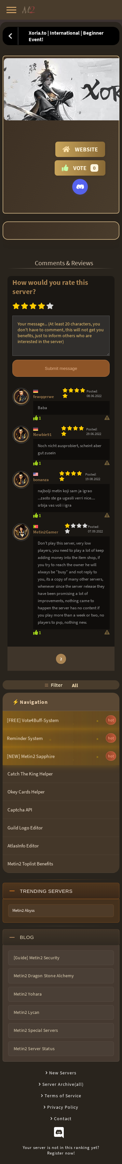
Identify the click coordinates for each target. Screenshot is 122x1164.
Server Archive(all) (63, 1084)
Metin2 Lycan (26, 1012)
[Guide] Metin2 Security (37, 958)
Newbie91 (42, 434)
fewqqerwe (43, 396)
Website (80, 149)
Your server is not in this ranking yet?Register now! (61, 1150)
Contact (63, 1118)
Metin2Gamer (45, 532)
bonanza (41, 479)
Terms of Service (63, 1096)
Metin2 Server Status (34, 1048)
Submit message (61, 368)
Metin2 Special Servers (36, 1030)
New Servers (62, 1073)
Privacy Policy (62, 1107)
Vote (80, 168)
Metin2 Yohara (28, 994)
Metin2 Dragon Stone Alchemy (44, 976)
